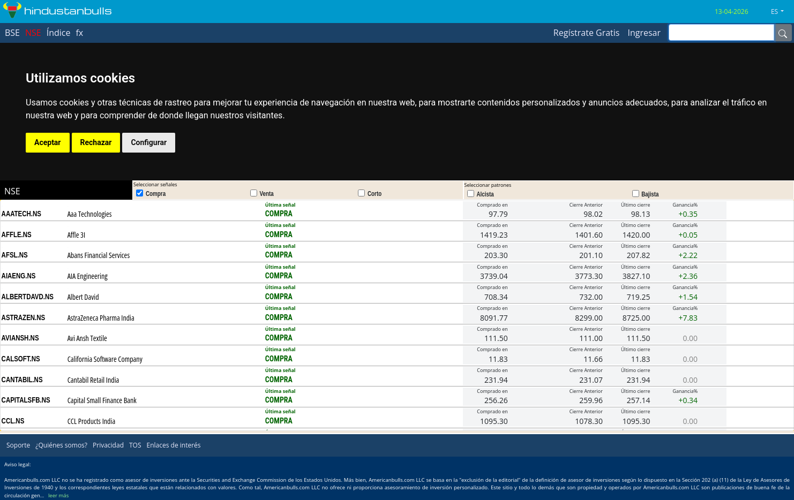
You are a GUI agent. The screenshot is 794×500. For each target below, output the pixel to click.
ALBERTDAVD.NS (28, 296)
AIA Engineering (88, 276)
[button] (781, 12)
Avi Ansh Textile (87, 338)
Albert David (83, 297)
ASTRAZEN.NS (24, 317)
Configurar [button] (149, 142)
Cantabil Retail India (93, 380)
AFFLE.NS (17, 234)
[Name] (783, 32)
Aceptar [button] (47, 142)
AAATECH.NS (21, 213)
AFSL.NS (15, 255)
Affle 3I (76, 235)
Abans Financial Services (99, 255)
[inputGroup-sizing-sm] (721, 32)
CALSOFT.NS (21, 358)
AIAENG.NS (19, 275)
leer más (58, 495)
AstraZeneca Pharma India (101, 318)
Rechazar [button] (96, 142)
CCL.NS (13, 420)
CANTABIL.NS (22, 379)
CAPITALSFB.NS (26, 400)
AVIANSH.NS (20, 338)
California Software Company (105, 359)
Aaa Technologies (90, 214)
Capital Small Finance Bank (102, 400)
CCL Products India (91, 421)
